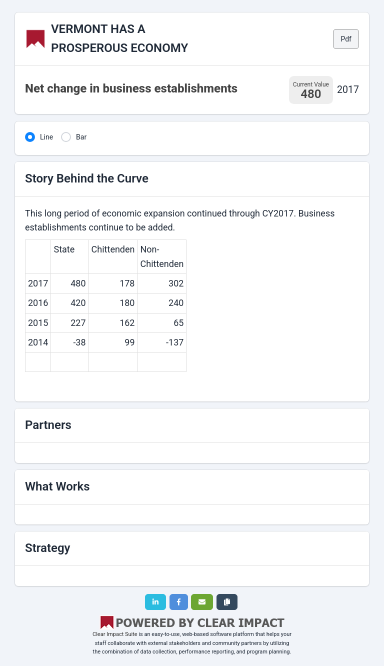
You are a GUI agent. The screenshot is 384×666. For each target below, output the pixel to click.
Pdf (346, 39)
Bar (81, 137)
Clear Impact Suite (115, 634)
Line (46, 137)
